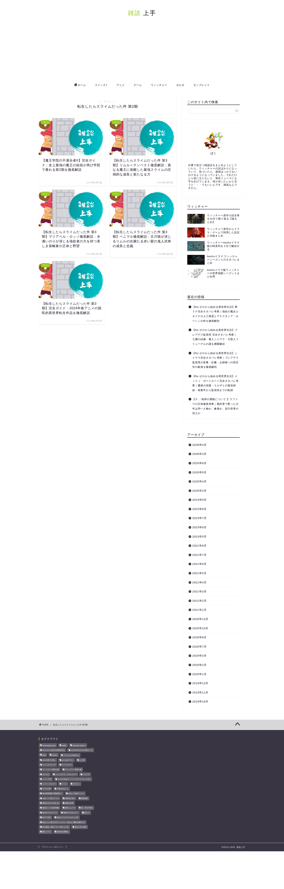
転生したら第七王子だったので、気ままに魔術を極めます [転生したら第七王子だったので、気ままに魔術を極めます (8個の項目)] (64, 822)
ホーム (80, 85)
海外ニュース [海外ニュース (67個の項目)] (70, 808)
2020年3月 (199, 655)
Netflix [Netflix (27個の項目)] (64, 746)
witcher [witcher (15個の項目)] (54, 755)
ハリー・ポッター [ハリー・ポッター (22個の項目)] (49, 784)
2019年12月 (200, 683)
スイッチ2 (101, 85)
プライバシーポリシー (52, 847)
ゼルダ (180, 85)
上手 (142, 12)
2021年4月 (199, 582)
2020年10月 (200, 628)
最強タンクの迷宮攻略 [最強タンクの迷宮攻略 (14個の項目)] (51, 808)
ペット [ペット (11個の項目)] (64, 784)
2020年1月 (199, 674)
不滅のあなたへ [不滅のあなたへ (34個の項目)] (62, 789)
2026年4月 (199, 444)
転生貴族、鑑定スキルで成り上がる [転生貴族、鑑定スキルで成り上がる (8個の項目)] (56, 827)
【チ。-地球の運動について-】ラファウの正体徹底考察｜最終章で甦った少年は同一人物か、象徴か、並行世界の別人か (215, 406)
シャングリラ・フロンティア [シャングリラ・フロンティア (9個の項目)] (66, 774)
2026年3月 (199, 453)
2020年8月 (199, 637)
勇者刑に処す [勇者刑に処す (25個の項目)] (70, 798)
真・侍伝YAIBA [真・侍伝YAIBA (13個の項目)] (86, 808)
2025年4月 (199, 481)
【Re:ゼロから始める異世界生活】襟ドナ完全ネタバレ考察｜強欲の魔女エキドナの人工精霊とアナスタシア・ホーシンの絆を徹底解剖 (215, 314)
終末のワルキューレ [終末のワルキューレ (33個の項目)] (50, 813)
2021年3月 (199, 591)
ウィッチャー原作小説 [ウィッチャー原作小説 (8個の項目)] (51, 770)
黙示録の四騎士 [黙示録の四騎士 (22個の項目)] (62, 832)
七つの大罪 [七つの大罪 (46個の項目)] (47, 789)
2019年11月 (200, 692)
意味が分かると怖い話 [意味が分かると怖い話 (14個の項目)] (51, 803)
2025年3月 (199, 490)
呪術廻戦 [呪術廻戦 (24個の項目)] (84, 798)
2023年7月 (199, 518)
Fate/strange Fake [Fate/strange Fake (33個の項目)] (49, 746)
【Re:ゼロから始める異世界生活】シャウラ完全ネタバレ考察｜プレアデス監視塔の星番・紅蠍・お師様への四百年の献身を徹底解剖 (215, 360)
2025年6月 (199, 463)
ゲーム (138, 85)
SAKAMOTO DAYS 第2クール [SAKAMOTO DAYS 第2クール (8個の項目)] (82, 750)
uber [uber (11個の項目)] (44, 755)
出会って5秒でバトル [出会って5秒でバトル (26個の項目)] (76, 794)
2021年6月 (199, 563)
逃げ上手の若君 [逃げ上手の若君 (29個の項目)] (80, 827)
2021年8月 (199, 545)
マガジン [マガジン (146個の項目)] (76, 784)
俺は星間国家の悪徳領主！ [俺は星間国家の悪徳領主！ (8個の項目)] (52, 794)
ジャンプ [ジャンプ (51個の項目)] (86, 774)
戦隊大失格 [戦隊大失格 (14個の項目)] (69, 803)
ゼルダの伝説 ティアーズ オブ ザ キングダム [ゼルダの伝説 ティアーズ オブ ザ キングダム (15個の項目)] (74, 779)
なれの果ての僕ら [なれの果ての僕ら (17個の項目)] (49, 760)
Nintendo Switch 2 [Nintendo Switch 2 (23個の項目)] (79, 746)
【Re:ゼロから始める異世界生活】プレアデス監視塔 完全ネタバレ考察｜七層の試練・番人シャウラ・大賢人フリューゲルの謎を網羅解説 (215, 337)
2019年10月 (200, 701)
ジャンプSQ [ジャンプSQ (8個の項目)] (47, 779)
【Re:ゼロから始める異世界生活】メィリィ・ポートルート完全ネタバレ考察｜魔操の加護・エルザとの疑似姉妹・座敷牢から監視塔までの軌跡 (215, 383)
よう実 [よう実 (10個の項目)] (82, 760)
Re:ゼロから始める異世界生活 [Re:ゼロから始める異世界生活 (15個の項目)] (54, 750)
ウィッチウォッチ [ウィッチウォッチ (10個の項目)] (49, 765)
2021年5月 (199, 573)
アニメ (120, 85)
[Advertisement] (142, 53)
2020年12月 (200, 619)
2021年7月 (199, 554)
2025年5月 (199, 472)
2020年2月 (199, 664)
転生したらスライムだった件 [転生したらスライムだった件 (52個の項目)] (67, 817)
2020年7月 (199, 646)
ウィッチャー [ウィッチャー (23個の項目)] (67, 765)
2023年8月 (199, 508)
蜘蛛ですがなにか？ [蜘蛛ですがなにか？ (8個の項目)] (71, 813)
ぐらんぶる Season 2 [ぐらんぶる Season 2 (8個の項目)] (71, 755)
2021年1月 (199, 609)
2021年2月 (199, 600)
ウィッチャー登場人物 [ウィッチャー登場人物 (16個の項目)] (73, 770)
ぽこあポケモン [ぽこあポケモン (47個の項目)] (67, 760)
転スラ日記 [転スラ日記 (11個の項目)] (47, 817)
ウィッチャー (159, 85)
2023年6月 (199, 527)
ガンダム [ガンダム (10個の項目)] (46, 774)
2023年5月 (199, 536)
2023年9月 (199, 499)
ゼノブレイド (201, 85)
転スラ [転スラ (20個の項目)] (87, 813)
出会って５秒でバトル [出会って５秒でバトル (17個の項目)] (51, 798)
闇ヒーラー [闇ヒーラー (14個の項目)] (47, 832)
